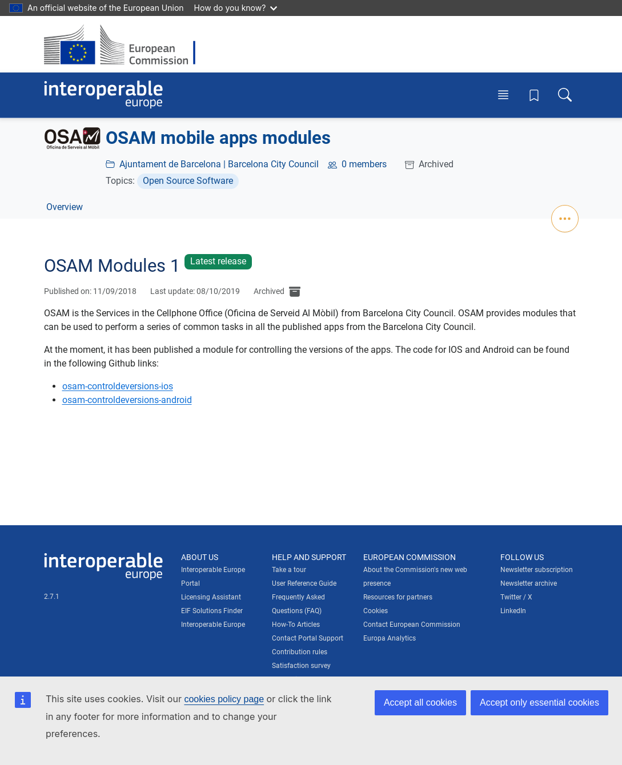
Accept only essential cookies (539, 702)
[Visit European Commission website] (125, 44)
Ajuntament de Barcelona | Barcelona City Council (219, 164)
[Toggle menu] (503, 95)
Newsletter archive (528, 583)
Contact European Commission (411, 625)
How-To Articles (296, 625)
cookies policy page (224, 699)
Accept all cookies (420, 702)
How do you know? (236, 8)
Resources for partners (397, 597)
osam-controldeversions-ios (117, 386)
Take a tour (289, 570)
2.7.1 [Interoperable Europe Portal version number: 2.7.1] (51, 597)
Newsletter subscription (536, 570)
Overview (64, 207)
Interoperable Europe (213, 625)
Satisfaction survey (301, 666)
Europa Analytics (389, 638)
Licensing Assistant (211, 597)
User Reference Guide (304, 583)
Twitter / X (516, 597)
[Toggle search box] (565, 95)
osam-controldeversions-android (127, 399)
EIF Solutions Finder (212, 611)
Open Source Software (188, 180)
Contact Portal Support (307, 638)
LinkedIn (513, 611)
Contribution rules (299, 652)
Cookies (375, 611)
